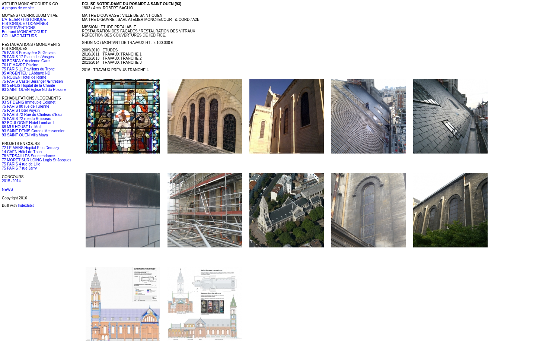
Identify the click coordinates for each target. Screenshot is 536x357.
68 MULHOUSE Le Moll (21, 127)
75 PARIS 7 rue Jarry (19, 168)
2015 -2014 (11, 181)
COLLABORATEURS (19, 36)
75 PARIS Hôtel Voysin (21, 110)
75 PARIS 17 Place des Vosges (28, 57)
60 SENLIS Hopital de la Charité (28, 85)
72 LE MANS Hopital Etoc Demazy (30, 148)
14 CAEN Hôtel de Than (22, 152)
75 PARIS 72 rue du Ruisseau (26, 119)
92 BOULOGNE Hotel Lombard (28, 123)
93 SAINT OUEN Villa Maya (25, 135)
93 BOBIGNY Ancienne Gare (26, 61)
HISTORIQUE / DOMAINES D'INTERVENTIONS (25, 26)
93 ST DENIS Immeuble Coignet (28, 102)
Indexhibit (26, 205)
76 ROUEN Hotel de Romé (24, 77)
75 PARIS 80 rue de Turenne (26, 106)
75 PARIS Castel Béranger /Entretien (32, 81)
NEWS (7, 189)
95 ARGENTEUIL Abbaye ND (26, 73)
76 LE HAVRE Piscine (20, 65)
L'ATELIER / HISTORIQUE (24, 20)
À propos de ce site (18, 8)
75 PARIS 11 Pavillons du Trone (28, 69)
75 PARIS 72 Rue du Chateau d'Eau (32, 115)
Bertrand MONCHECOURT (24, 32)
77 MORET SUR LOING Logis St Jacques (36, 160)
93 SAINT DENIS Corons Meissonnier (33, 131)
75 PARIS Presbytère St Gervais (28, 53)
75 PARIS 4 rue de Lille (21, 164)
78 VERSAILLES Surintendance (28, 156)
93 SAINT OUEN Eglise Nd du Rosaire (34, 90)
